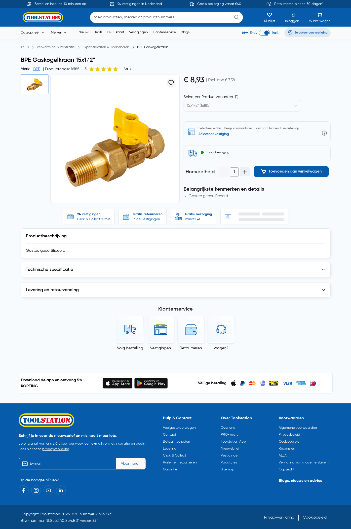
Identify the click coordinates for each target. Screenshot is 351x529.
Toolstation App (233, 440)
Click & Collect (174, 454)
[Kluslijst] (269, 17)
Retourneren (191, 348)
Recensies (287, 447)
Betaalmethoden (176, 440)
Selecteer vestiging (213, 134)
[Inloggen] (292, 17)
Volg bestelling (130, 348)
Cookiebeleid (289, 440)
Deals (97, 32)
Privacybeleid (289, 433)
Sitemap (227, 468)
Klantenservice (164, 32)
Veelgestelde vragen (179, 426)
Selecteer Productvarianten (211, 97)
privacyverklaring (55, 448)
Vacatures (229, 461)
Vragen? (221, 348)
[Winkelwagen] (320, 17)
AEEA (283, 454)
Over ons (228, 426)
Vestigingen (138, 32)
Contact (169, 433)
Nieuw (83, 32)
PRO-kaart (115, 32)
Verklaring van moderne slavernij (304, 461)
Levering (169, 447)
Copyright (286, 468)
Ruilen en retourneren (180, 461)
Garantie (170, 468)
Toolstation (50, 513)
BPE (36, 69)
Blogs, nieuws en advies (300, 480)
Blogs (185, 32)
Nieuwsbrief (230, 447)
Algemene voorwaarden (298, 426)
